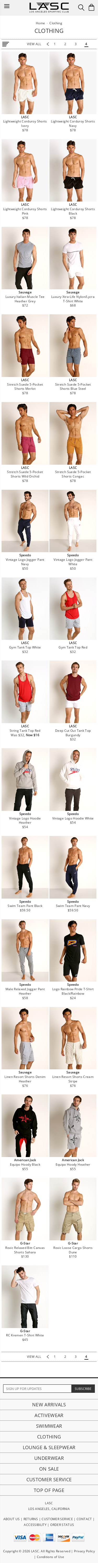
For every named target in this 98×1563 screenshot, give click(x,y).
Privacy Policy (84, 1551)
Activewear (49, 1415)
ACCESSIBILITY (35, 1525)
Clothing (49, 1437)
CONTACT (84, 1519)
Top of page (49, 1490)
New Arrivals (49, 1404)
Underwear (49, 1458)
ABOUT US (11, 1519)
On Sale (49, 1469)
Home (40, 23)
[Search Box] (81, 7)
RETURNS (31, 1519)
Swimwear (49, 1426)
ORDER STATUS (62, 1525)
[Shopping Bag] (91, 7)
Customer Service (49, 1479)
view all (34, 44)
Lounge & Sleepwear (49, 1447)
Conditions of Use (50, 1557)
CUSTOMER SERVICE (57, 1519)
